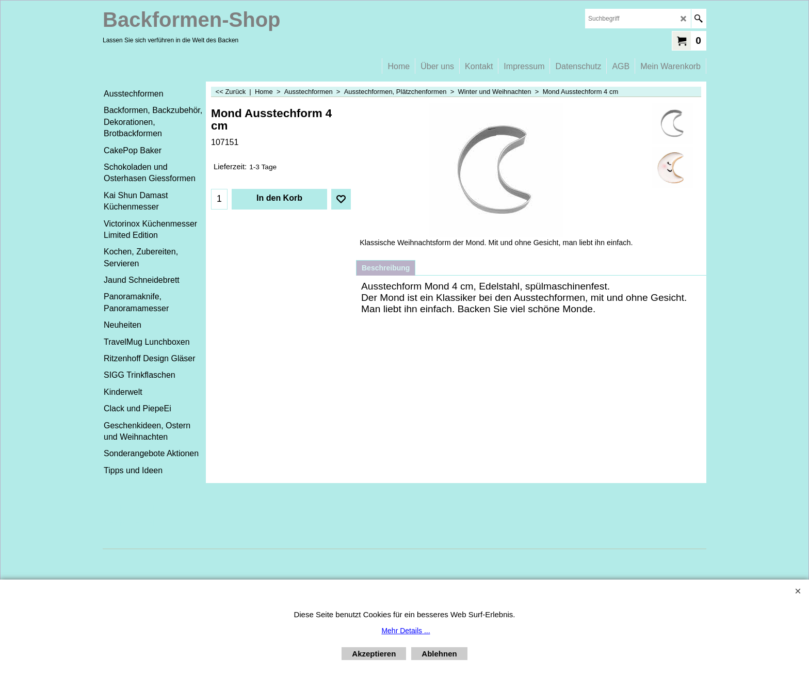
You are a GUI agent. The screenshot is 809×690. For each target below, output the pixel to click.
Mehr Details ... (405, 631)
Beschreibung (386, 268)
